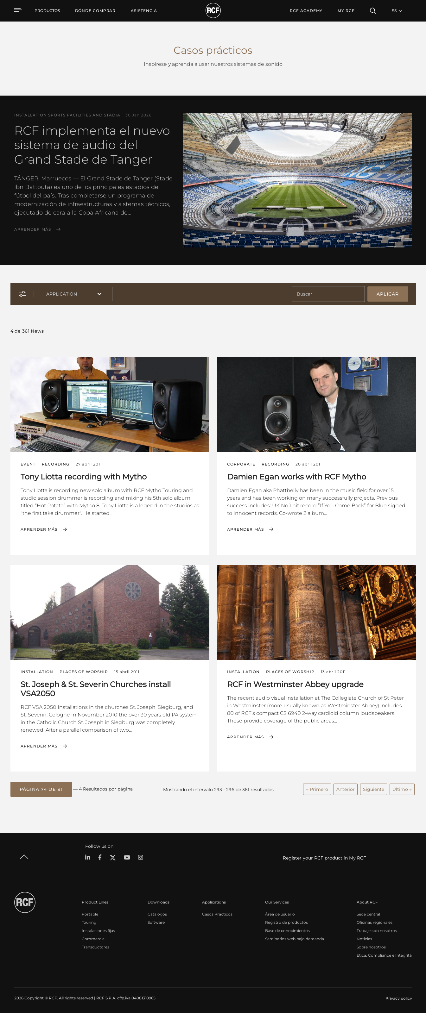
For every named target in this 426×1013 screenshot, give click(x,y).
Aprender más (32, 229)
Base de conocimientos (287, 929)
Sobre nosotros (371, 945)
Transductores (95, 945)
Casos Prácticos (217, 912)
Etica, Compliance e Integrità (384, 954)
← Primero (317, 788)
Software (156, 921)
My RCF (346, 10)
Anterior (345, 788)
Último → (402, 788)
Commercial (93, 937)
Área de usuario (280, 912)
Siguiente (373, 788)
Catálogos (157, 912)
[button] (41, 788)
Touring (89, 921)
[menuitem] (95, 11)
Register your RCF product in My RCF (324, 857)
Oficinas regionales (374, 921)
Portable (90, 912)
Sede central (368, 912)
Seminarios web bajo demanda (294, 937)
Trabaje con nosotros (377, 929)
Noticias (364, 937)
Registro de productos (286, 921)
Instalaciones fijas (98, 929)
